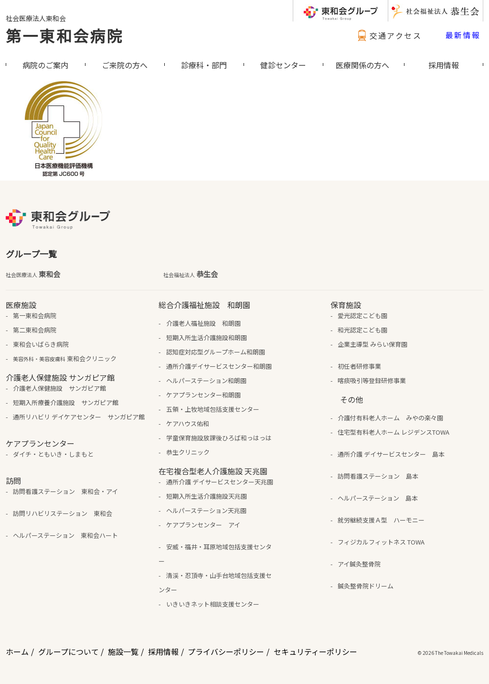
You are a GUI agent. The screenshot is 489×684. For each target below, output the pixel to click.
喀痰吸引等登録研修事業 (372, 380)
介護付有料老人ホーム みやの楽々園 (390, 417)
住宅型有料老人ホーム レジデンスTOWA (393, 432)
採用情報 (163, 651)
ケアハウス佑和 (187, 423)
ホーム (17, 651)
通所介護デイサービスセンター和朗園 (219, 366)
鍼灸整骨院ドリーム (365, 585)
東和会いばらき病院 (41, 344)
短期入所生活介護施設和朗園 (206, 337)
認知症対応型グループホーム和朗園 (215, 351)
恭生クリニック (188, 452)
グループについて (68, 651)
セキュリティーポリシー (315, 651)
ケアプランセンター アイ (203, 524)
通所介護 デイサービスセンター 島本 (391, 454)
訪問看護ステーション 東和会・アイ (65, 491)
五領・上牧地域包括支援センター (212, 409)
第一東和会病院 (64, 35)
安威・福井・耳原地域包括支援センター (215, 554)
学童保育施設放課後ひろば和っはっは (219, 437)
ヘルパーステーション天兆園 (206, 510)
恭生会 (190, 274)
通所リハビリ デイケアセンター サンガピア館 (79, 416)
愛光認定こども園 (362, 315)
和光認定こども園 (362, 329)
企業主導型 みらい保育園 (372, 344)
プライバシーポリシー (226, 651)
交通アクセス (388, 35)
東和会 (33, 274)
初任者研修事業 (359, 366)
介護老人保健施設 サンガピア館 (59, 388)
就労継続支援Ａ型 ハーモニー (381, 519)
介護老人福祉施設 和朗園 (203, 323)
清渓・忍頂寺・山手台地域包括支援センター (215, 582)
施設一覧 (123, 651)
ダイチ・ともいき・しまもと (53, 454)
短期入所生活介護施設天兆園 (206, 496)
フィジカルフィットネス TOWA (381, 541)
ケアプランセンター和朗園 (203, 394)
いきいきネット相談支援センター (212, 604)
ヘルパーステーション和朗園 (206, 380)
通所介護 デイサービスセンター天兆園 (219, 481)
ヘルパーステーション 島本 (378, 497)
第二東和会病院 (34, 329)
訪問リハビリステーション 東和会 (62, 513)
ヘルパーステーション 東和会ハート (65, 535)
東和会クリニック (65, 358)
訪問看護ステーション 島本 (378, 476)
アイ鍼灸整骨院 (359, 563)
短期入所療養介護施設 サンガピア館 (65, 402)
